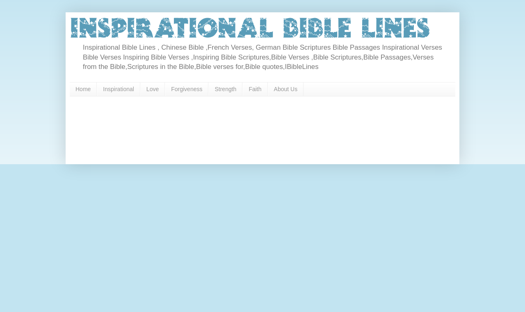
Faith (255, 89)
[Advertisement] (231, 127)
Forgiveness (186, 89)
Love (152, 89)
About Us (286, 89)
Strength (225, 89)
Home (83, 89)
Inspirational (118, 89)
